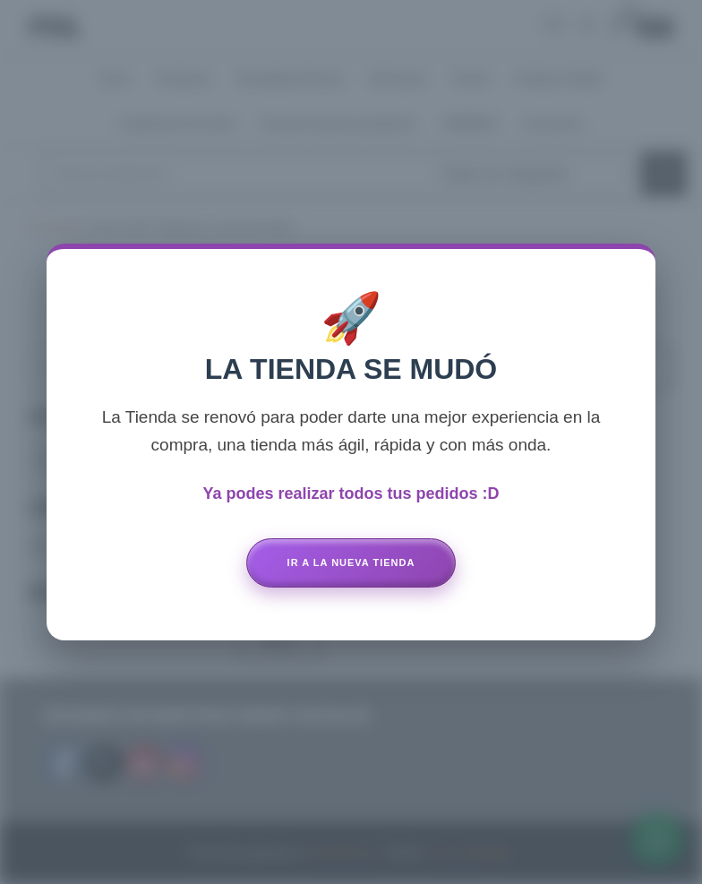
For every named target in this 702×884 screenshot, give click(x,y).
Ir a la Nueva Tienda (351, 562)
